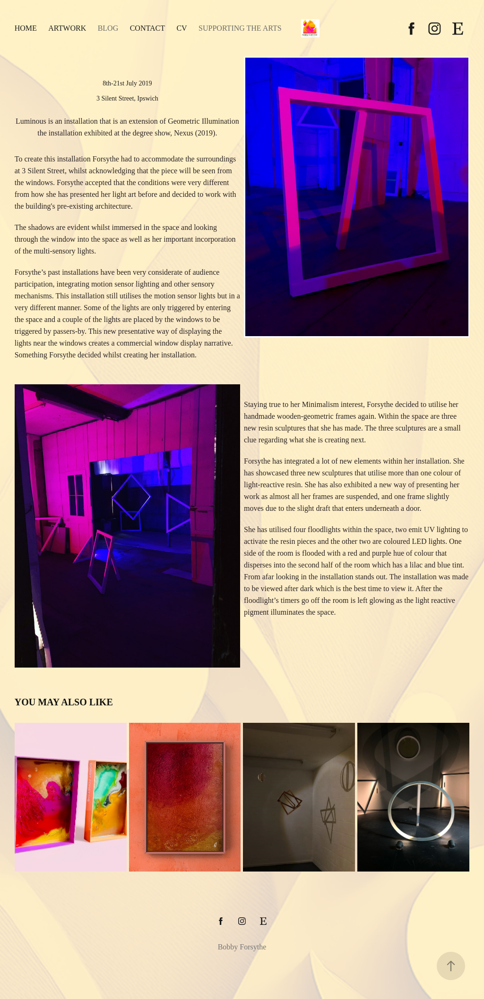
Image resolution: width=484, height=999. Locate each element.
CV (181, 28)
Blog (108, 28)
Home (26, 28)
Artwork (67, 28)
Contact (147, 28)
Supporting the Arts (240, 28)
